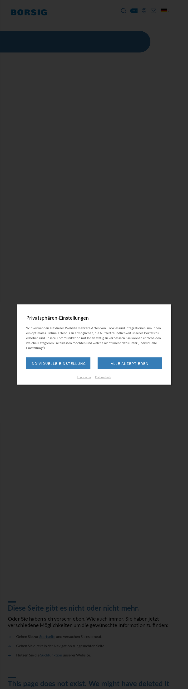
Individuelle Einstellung (58, 364)
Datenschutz (103, 377)
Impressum (84, 377)
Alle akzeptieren (130, 364)
